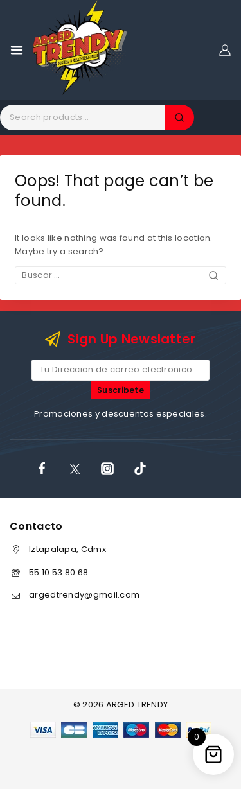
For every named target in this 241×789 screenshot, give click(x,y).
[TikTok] (140, 468)
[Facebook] (42, 468)
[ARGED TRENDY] (80, 50)
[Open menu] (17, 50)
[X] (74, 468)
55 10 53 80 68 (58, 572)
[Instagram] (107, 468)
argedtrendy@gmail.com (84, 595)
